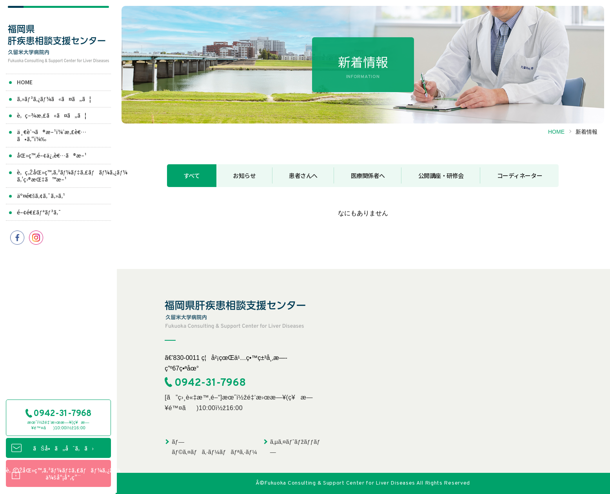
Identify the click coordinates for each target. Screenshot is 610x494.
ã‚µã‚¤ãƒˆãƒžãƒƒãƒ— (295, 446)
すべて (191, 175)
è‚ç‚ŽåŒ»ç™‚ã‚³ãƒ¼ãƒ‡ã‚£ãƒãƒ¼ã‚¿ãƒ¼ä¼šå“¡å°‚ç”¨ (58, 474)
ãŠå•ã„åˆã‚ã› (63, 449)
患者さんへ (303, 175)
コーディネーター (519, 175)
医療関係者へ (368, 175)
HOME (25, 82)
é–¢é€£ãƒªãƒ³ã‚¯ (39, 212)
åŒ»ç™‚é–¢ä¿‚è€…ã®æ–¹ (52, 156)
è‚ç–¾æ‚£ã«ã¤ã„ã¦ (51, 115)
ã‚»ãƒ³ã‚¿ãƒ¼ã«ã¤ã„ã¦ (54, 99)
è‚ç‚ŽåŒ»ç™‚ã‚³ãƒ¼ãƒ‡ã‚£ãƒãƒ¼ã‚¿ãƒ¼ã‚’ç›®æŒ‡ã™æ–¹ (63, 175)
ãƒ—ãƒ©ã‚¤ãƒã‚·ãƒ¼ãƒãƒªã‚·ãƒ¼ (214, 446)
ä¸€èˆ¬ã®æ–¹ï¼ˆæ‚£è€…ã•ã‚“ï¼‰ (51, 135)
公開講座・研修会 (441, 175)
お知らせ (244, 175)
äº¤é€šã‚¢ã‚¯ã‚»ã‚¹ (41, 196)
